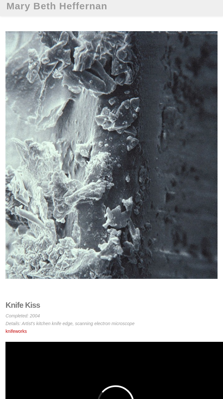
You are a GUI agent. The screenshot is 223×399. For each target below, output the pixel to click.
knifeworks (16, 331)
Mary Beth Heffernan (56, 6)
